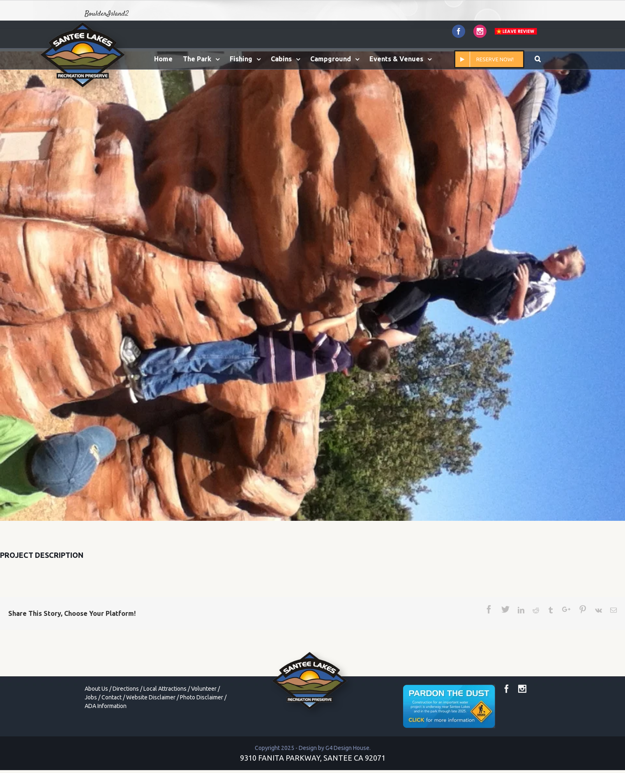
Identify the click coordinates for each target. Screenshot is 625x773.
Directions (126, 688)
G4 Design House (347, 748)
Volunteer (204, 688)
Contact (111, 697)
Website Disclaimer (150, 697)
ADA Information (106, 706)
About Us (96, 688)
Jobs (91, 697)
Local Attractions (165, 688)
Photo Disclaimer (201, 697)
